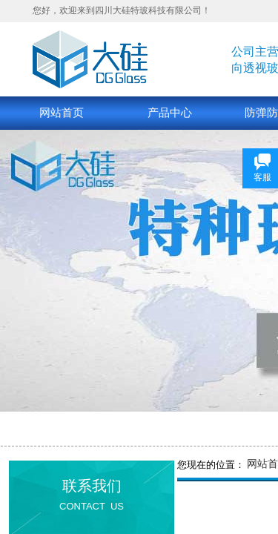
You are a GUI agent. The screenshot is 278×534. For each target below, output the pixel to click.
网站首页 (61, 113)
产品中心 (170, 113)
